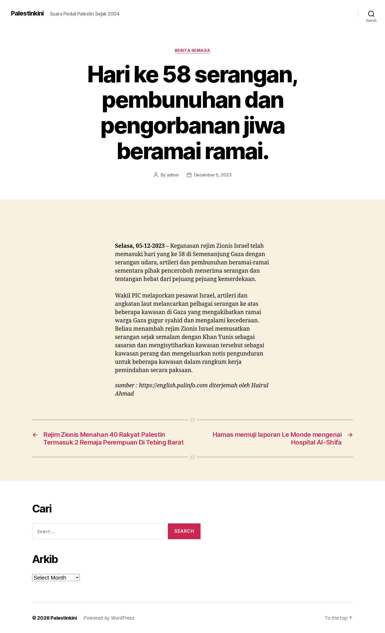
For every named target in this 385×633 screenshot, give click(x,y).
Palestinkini (27, 13)
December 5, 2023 (213, 174)
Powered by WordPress (108, 618)
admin (173, 174)
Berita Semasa (192, 50)
